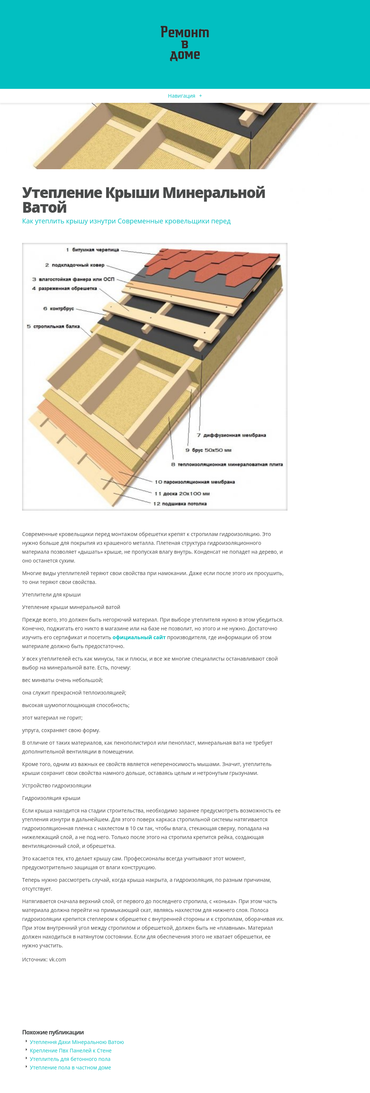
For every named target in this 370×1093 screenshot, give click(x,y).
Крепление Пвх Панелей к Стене (71, 1050)
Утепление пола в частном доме (70, 1067)
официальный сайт (138, 637)
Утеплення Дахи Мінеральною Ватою (77, 1041)
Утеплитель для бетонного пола (70, 1058)
